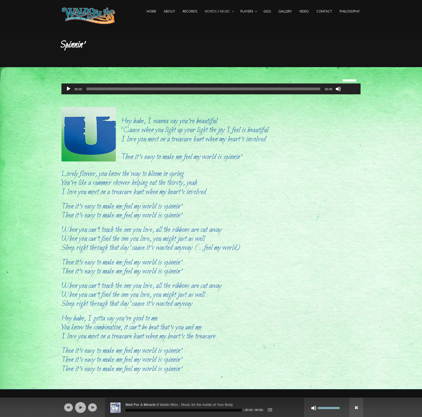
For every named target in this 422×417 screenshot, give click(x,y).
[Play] (68, 89)
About (169, 11)
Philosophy (350, 11)
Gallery (285, 11)
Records (190, 11)
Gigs (267, 11)
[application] (211, 88)
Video (304, 11)
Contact (324, 11)
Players (246, 11)
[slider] (203, 89)
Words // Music (217, 11)
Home (151, 11)
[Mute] (338, 89)
